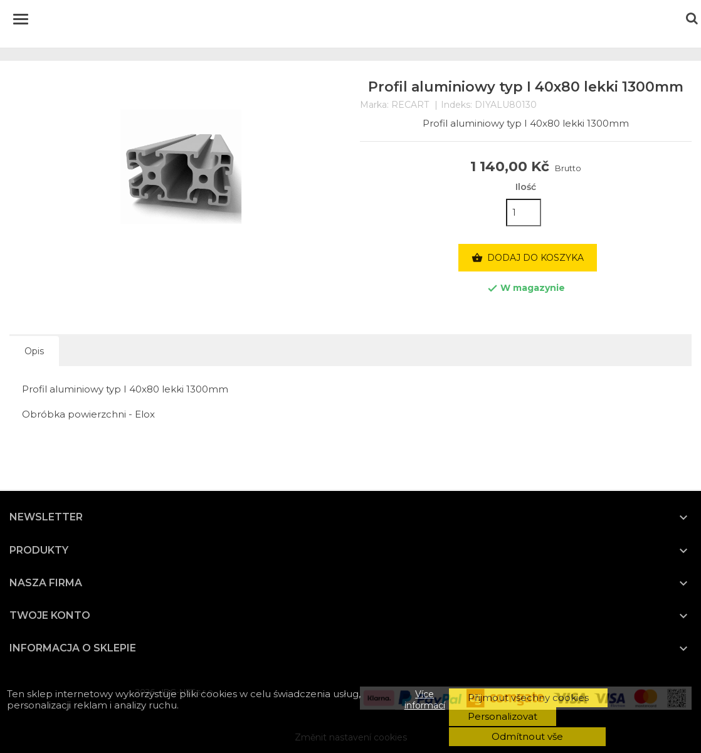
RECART (410, 104)
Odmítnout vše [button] (527, 736)
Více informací (424, 699)
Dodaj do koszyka (528, 258)
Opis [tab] (34, 351)
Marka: (374, 105)
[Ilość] (523, 212)
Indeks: (456, 105)
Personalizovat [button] (502, 716)
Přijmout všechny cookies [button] (528, 697)
